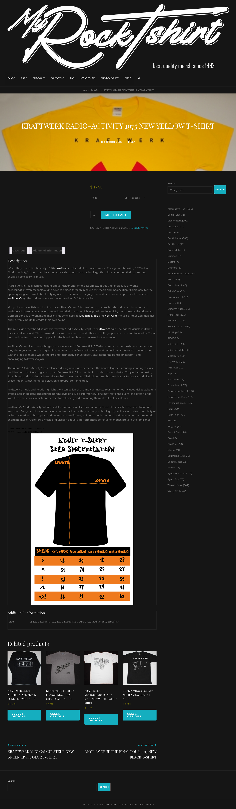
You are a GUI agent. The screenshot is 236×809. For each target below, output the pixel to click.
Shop (128, 78)
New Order (112, 315)
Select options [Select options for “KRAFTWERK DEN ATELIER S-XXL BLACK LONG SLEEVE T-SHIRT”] (19, 715)
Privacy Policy (110, 78)
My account (88, 78)
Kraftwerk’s (15, 298)
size (94, 197)
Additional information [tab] (47, 250)
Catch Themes (146, 804)
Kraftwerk (63, 268)
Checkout (39, 78)
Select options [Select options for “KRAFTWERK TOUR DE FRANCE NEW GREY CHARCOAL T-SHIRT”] (57, 715)
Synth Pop (95, 90)
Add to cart (116, 215)
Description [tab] (19, 250)
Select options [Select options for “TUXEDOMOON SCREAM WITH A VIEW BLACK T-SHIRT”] (134, 715)
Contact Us (57, 78)
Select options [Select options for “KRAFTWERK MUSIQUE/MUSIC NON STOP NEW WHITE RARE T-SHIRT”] (96, 719)
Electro (134, 228)
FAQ (72, 78)
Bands (11, 78)
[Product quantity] (95, 214)
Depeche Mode (88, 315)
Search (171, 183)
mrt (133, 142)
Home (84, 90)
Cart (24, 78)
